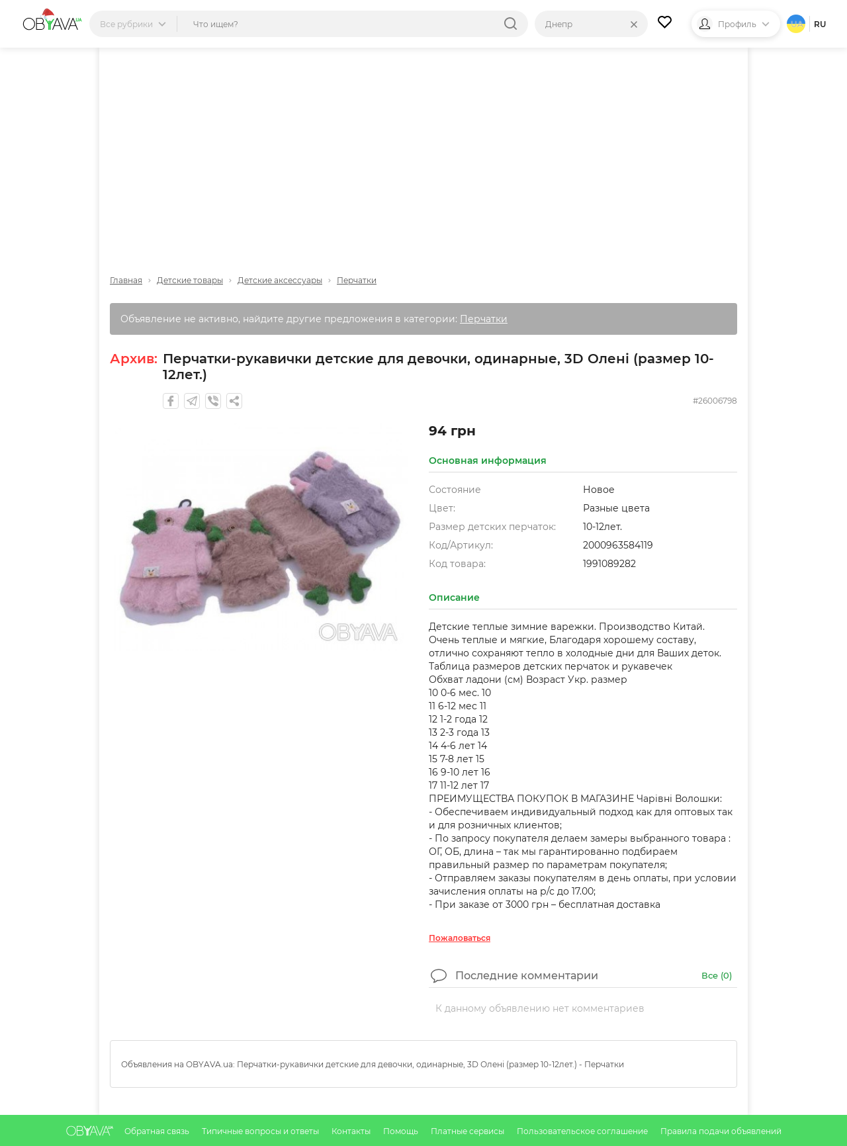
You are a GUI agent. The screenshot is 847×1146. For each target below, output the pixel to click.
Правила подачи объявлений (720, 1131)
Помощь (401, 1131)
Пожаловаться (459, 938)
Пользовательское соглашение (583, 1131)
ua (797, 24)
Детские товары (190, 280)
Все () (716, 975)
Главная (126, 280)
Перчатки (357, 280)
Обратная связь (157, 1131)
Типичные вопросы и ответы (261, 1131)
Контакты (352, 1131)
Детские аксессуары (280, 280)
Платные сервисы (468, 1131)
